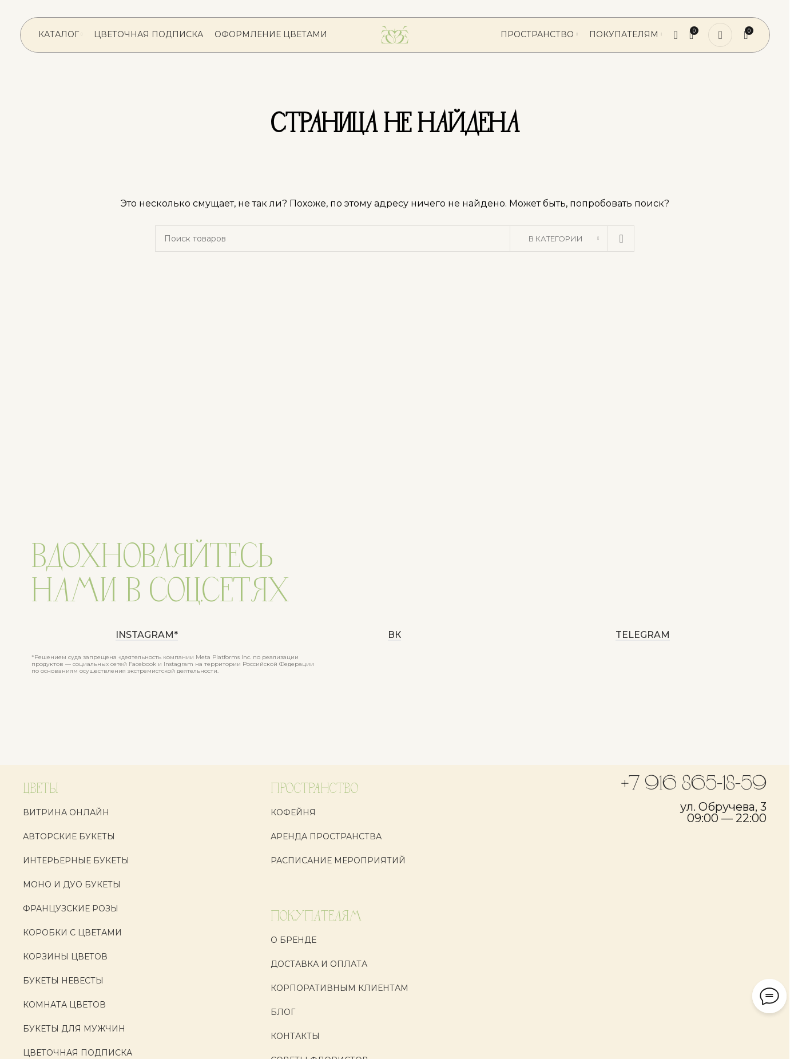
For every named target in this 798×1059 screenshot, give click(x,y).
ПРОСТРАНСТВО (314, 789)
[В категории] (559, 238)
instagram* (147, 635)
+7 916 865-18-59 (694, 784)
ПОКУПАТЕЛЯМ (316, 917)
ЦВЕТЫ (40, 789)
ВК (394, 635)
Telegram (643, 635)
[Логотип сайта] (394, 34)
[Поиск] (676, 34)
